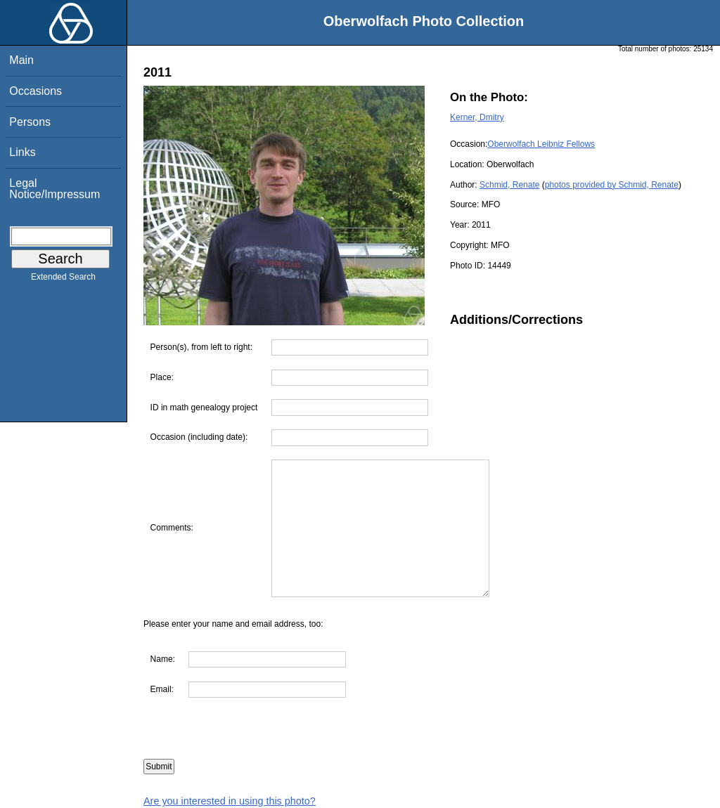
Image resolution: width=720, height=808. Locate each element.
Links (22, 152)
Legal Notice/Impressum (54, 188)
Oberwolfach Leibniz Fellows (541, 144)
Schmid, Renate (509, 185)
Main (21, 60)
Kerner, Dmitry (477, 117)
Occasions (35, 91)
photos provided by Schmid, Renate (612, 185)
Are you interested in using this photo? (229, 801)
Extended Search (63, 279)
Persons (30, 122)
